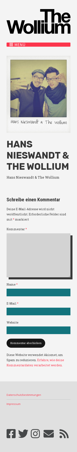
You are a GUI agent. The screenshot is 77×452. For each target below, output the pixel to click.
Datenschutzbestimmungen (24, 395)
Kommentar (17, 229)
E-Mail (12, 303)
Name (12, 284)
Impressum (14, 404)
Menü (19, 45)
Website (12, 322)
